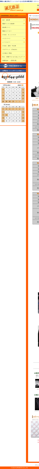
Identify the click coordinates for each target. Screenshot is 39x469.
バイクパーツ (6, 38)
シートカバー (36, 15)
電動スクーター (7, 31)
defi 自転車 (6, 20)
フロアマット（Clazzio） (10, 49)
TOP (30, 15)
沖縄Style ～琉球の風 (9, 60)
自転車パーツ (6, 27)
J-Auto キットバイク (9, 34)
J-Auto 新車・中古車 (9, 46)
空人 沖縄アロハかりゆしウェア (12, 57)
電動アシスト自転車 (8, 23)
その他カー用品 (7, 53)
